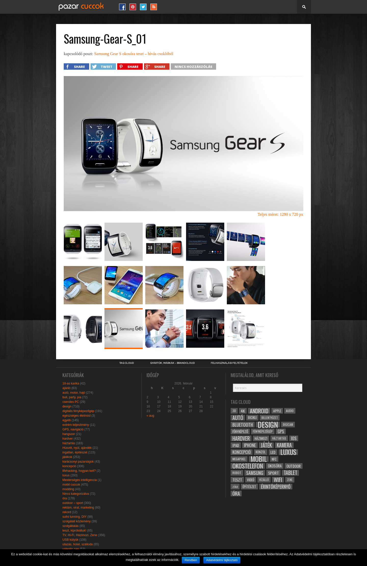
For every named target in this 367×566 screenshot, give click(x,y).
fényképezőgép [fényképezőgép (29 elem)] (263, 431)
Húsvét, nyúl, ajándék (77, 448)
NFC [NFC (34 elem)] (274, 459)
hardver (67, 438)
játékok (67, 457)
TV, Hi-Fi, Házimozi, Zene (79, 535)
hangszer (68, 434)
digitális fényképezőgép (78, 411)
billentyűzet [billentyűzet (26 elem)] (269, 417)
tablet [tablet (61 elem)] (290, 473)
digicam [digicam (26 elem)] (288, 424)
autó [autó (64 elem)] (237, 417)
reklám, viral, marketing (78, 507)
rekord (66, 512)
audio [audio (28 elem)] (290, 410)
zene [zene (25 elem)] (290, 480)
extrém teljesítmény (75, 425)
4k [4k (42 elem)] (243, 411)
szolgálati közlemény (76, 521)
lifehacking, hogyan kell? (79, 471)
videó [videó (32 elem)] (250, 479)
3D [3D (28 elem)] (234, 410)
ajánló (66, 388)
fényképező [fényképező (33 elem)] (240, 431)
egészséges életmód (76, 415)
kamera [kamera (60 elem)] (284, 445)
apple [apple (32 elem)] (277, 410)
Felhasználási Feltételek (229, 363)
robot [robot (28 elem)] (236, 473)
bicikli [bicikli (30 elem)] (252, 417)
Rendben (191, 560)
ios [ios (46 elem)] (293, 438)
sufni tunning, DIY (74, 517)
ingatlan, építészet (74, 452)
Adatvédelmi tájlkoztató (222, 560)
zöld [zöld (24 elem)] (235, 487)
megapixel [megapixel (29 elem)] (239, 458)
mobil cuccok (71, 484)
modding (68, 489)
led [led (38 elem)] (273, 452)
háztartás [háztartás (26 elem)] (279, 438)
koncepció (69, 466)
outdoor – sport (72, 503)
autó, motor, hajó (73, 392)
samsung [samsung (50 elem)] (254, 473)
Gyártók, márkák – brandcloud (172, 363)
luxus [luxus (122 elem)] (288, 452)
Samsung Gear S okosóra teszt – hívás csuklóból (133, 54)
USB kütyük (70, 539)
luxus (66, 475)
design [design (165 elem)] (268, 424)
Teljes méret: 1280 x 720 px (280, 214)
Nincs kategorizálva (75, 494)
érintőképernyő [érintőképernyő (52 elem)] (276, 486)
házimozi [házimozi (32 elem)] (261, 438)
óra (64, 498)
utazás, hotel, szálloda (77, 544)
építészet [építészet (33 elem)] (249, 486)
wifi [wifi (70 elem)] (278, 480)
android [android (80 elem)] (259, 411)
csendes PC (70, 402)
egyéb (66, 420)
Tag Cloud (126, 363)
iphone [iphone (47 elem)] (250, 445)
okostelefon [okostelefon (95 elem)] (247, 466)
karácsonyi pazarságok (78, 461)
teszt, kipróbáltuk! (74, 530)
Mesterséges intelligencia (79, 480)
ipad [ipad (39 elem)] (235, 445)
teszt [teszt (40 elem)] (237, 480)
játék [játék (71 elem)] (266, 445)
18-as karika (70, 383)
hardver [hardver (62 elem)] (241, 438)
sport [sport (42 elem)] (273, 473)
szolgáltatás (70, 526)
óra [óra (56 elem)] (236, 493)
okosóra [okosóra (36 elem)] (275, 465)
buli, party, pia (71, 397)
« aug (150, 415)
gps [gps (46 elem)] (281, 431)
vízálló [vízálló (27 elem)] (264, 479)
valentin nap (70, 549)
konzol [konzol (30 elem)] (261, 452)
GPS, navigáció (73, 429)
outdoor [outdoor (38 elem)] (293, 466)
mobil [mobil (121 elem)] (259, 459)
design (66, 406)
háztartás (68, 443)
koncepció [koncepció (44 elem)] (241, 452)
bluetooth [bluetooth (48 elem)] (242, 424)
